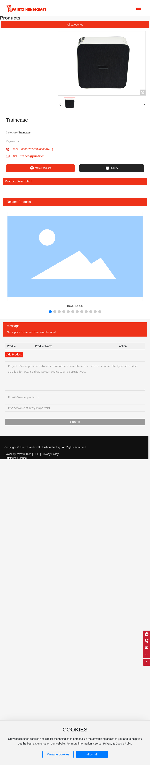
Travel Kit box (75, 305)
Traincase (24, 132)
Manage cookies (58, 754)
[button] (50, 311)
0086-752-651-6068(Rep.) (37, 149)
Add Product (13, 354)
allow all (91, 754)
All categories (75, 24)
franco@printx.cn (32, 156)
